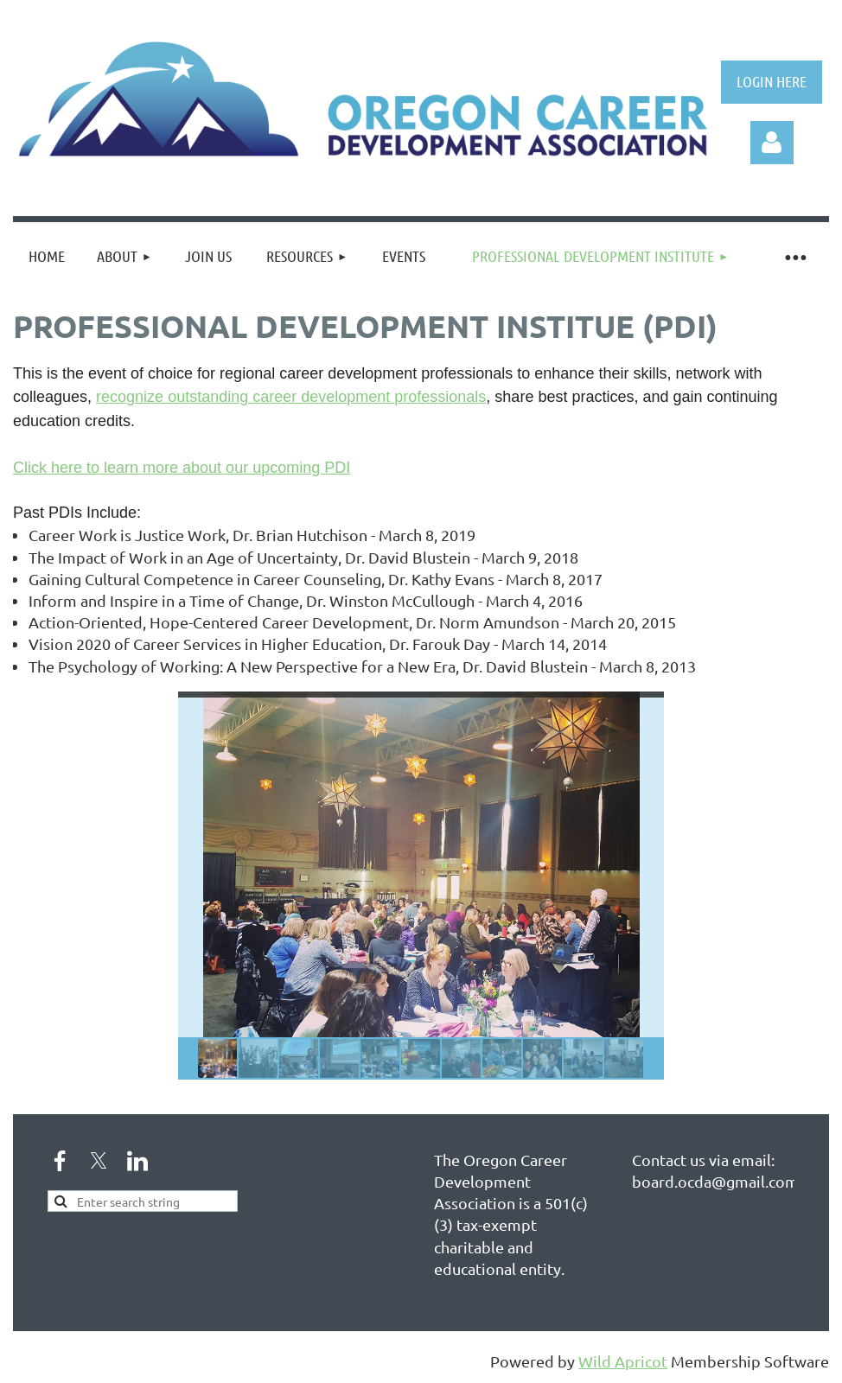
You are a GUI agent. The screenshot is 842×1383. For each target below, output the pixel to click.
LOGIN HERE (772, 81)
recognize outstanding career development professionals (291, 396)
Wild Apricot (622, 1361)
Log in (772, 142)
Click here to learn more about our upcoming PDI (181, 467)
